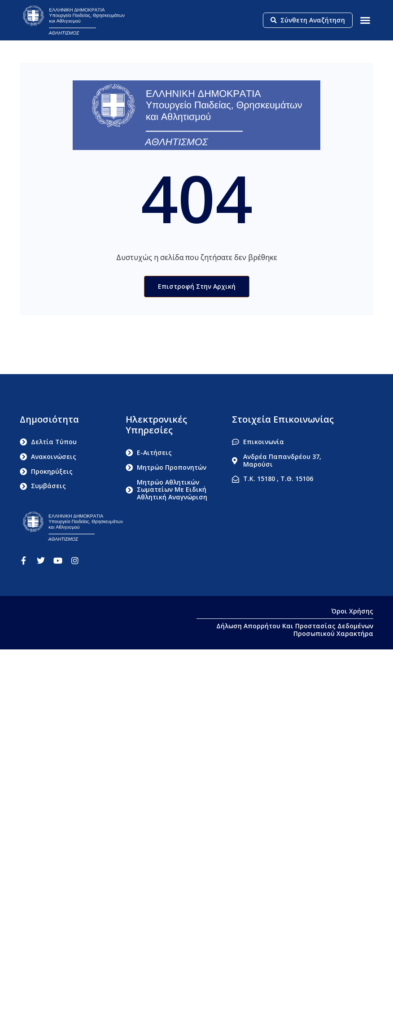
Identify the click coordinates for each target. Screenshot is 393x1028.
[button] (365, 20)
